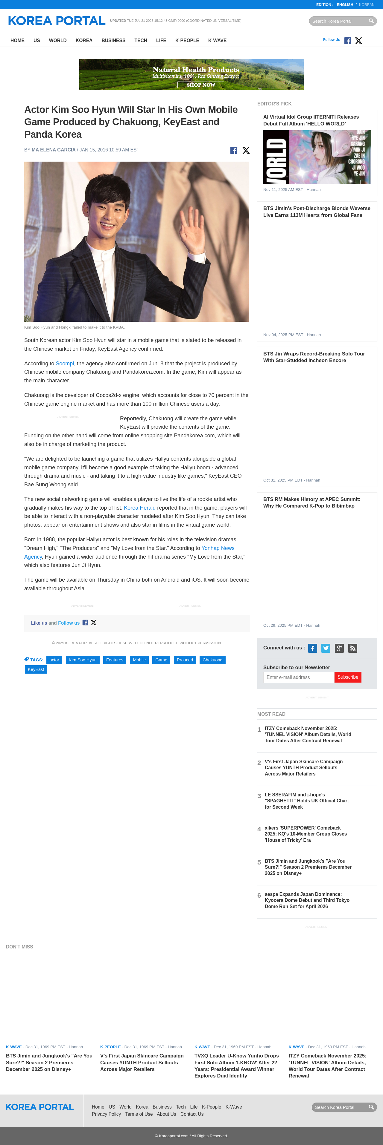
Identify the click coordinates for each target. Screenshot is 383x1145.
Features (114, 659)
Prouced (185, 659)
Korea (84, 40)
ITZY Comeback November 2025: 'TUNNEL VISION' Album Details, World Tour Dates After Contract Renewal (308, 734)
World (58, 40)
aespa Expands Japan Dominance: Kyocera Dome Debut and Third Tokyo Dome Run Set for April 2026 (307, 900)
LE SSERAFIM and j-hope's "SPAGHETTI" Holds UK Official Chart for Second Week (307, 800)
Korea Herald (140, 508)
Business (113, 40)
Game (161, 659)
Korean (367, 5)
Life (161, 40)
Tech (140, 40)
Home (17, 40)
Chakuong (212, 659)
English (345, 5)
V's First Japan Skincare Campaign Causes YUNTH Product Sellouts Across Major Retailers (304, 767)
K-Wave (217, 40)
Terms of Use (139, 1114)
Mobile (139, 659)
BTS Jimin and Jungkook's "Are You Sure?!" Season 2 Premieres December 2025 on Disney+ (308, 867)
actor (54, 659)
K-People (187, 40)
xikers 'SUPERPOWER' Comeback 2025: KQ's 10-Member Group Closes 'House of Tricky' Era (306, 833)
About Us (166, 1114)
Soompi (65, 364)
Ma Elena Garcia (54, 149)
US (37, 40)
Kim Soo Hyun (83, 659)
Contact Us (191, 1114)
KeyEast (36, 669)
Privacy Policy (106, 1114)
